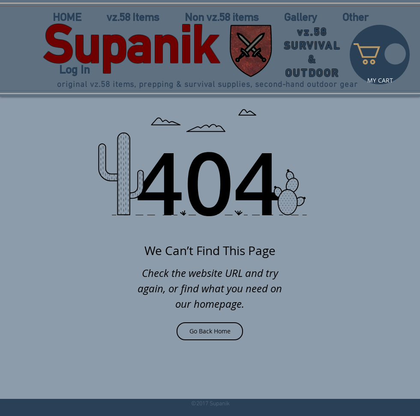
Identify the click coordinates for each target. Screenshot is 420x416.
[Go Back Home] (210, 331)
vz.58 (312, 32)
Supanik (130, 44)
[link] (380, 54)
